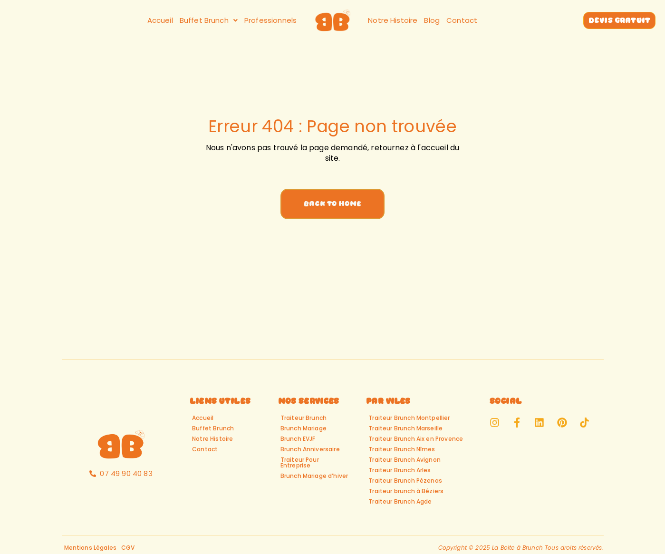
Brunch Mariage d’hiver (314, 476)
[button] (208, 20)
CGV (128, 548)
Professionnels (270, 20)
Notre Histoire (392, 20)
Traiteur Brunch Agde (400, 501)
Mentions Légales (90, 548)
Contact (461, 20)
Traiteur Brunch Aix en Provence (415, 439)
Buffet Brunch (209, 20)
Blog (432, 20)
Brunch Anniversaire (310, 449)
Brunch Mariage (303, 428)
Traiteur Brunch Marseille (405, 428)
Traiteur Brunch (303, 418)
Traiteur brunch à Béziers (405, 491)
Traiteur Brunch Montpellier (409, 418)
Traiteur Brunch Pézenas (405, 480)
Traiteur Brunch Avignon (404, 460)
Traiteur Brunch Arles (399, 470)
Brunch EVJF (298, 439)
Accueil (160, 20)
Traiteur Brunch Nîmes (401, 449)
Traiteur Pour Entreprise (299, 462)
